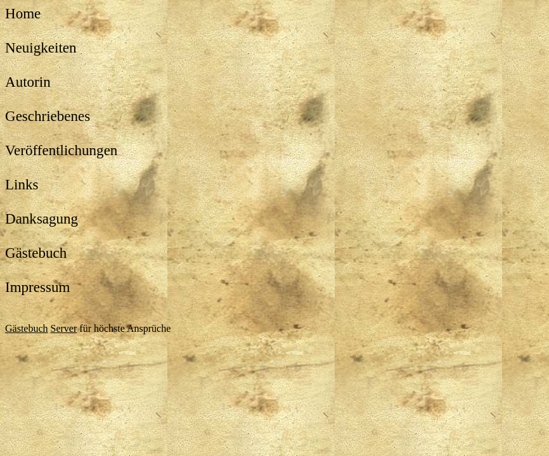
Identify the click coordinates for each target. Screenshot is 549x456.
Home (23, 13)
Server (64, 328)
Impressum (37, 287)
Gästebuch (36, 252)
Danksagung (41, 218)
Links (21, 184)
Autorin (28, 81)
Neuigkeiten (41, 47)
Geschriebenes (47, 116)
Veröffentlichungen (61, 150)
